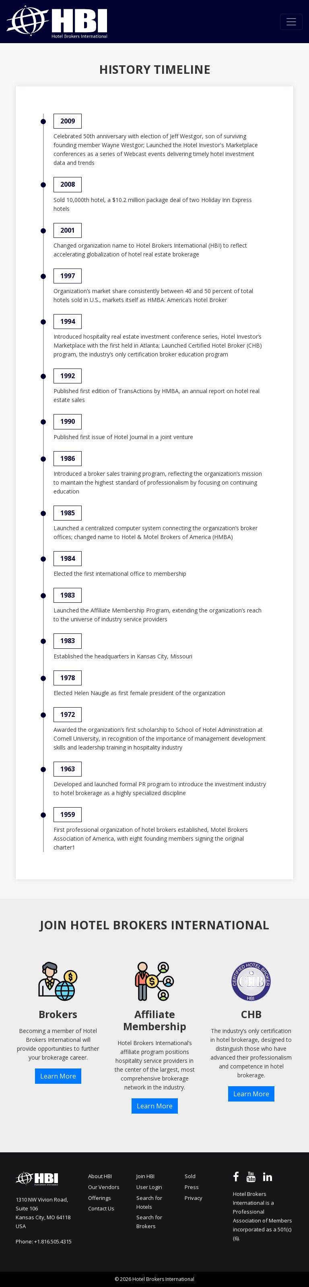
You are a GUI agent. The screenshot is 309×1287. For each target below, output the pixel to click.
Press (192, 1187)
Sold (190, 1176)
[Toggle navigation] (291, 22)
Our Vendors (103, 1187)
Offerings (99, 1198)
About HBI (100, 1176)
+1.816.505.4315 (53, 1241)
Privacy (193, 1198)
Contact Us (101, 1208)
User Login (149, 1187)
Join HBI (145, 1176)
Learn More (58, 1076)
